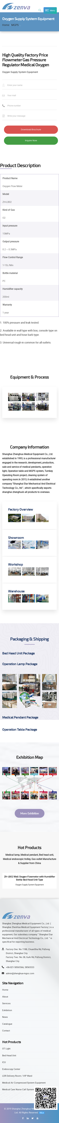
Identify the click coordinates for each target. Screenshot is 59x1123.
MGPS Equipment (21, 25)
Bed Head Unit (9, 1055)
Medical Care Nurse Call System (18, 1089)
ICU (4, 1062)
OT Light (6, 1048)
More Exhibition (29, 813)
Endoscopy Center (11, 1069)
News (5, 1016)
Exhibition (7, 1010)
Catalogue (7, 1023)
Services (6, 1003)
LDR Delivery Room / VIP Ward (17, 1075)
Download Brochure (31, 130)
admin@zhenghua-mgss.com (20, 973)
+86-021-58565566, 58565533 (20, 967)
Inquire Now (31, 141)
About (5, 996)
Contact (6, 1030)
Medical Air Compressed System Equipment (24, 1082)
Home (5, 25)
